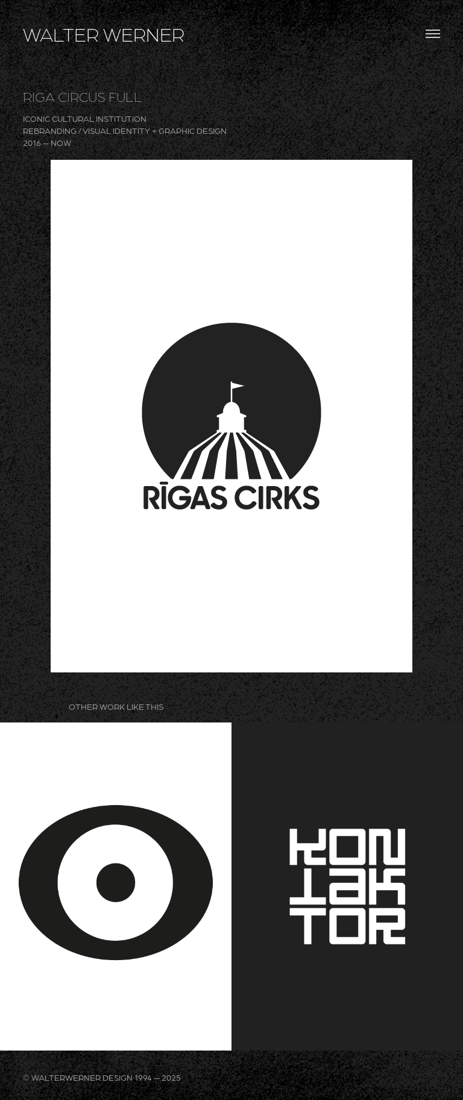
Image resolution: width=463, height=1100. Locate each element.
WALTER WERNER (103, 33)
